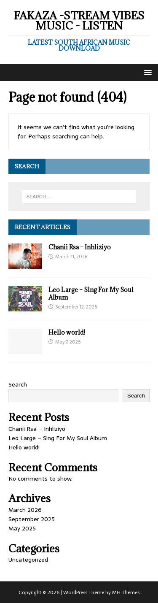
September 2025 (31, 519)
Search (17, 384)
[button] (146, 72)
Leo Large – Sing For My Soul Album (91, 293)
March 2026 (25, 509)
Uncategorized (28, 559)
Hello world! (66, 332)
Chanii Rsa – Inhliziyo (79, 247)
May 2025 (22, 528)
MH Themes (125, 592)
